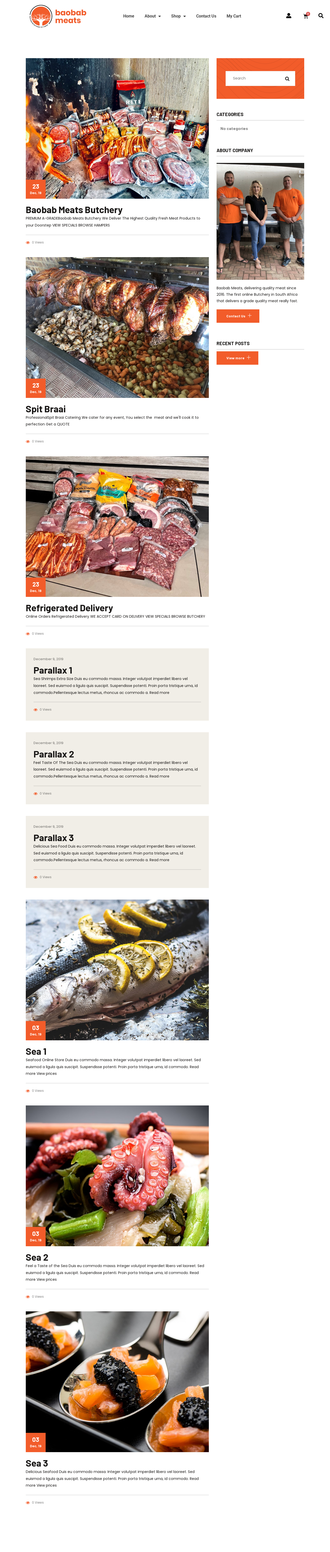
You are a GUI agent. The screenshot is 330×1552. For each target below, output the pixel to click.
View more (235, 358)
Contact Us (206, 16)
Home (128, 16)
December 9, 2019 (48, 659)
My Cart (234, 16)
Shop (178, 16)
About (153, 16)
